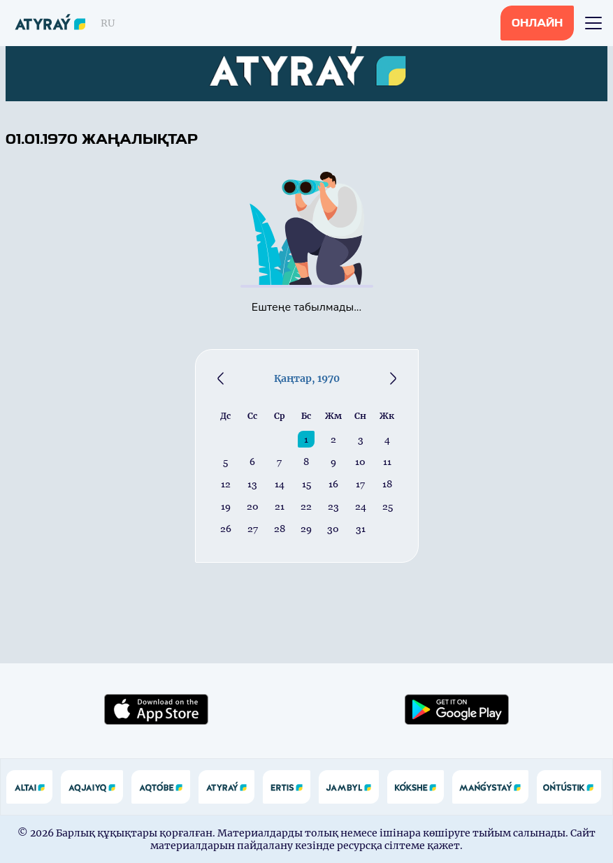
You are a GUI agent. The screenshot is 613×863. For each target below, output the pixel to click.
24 (360, 506)
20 (253, 506)
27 (252, 528)
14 (279, 483)
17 (360, 483)
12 (226, 483)
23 (333, 506)
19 (226, 506)
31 (361, 528)
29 (306, 528)
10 (360, 461)
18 (387, 483)
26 (225, 528)
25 (387, 506)
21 (279, 506)
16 (333, 483)
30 (333, 528)
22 (306, 506)
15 (306, 483)
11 (387, 461)
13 (252, 483)
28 (279, 528)
